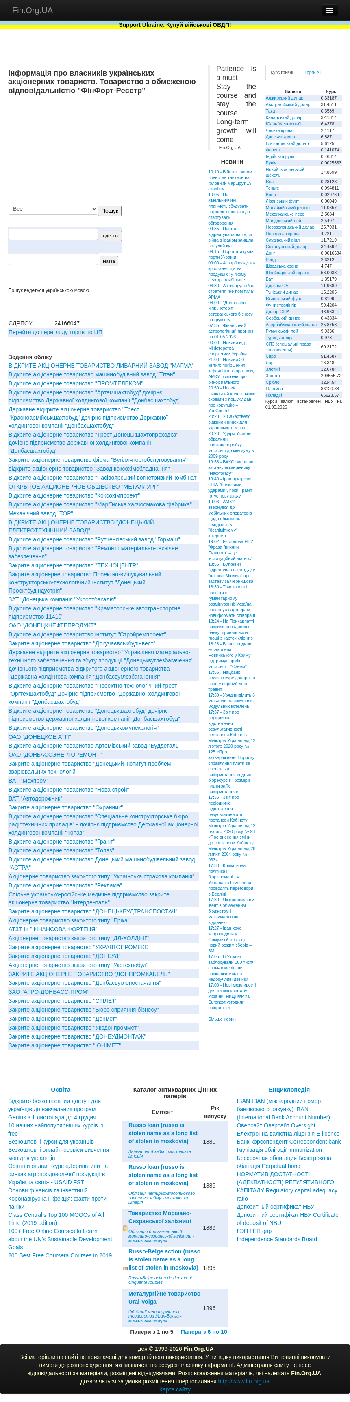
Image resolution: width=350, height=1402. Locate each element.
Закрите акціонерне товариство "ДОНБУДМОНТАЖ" (77, 1036)
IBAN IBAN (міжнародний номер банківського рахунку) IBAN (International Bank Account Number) (283, 1109)
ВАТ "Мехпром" (29, 780)
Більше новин (222, 1019)
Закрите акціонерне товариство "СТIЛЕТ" (63, 1000)
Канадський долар (284, 117)
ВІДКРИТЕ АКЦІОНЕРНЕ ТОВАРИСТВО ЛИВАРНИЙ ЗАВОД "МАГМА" (101, 365)
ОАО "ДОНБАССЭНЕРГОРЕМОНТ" (55, 754)
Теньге (272, 188)
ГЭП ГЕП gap (254, 1231)
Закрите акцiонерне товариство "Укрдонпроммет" (74, 1027)
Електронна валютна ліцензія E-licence (288, 1133)
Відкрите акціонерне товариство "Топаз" (61, 850)
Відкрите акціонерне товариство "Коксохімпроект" (74, 495)
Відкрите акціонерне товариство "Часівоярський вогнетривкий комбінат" (103, 477)
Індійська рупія (281, 156)
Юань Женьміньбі (284, 123)
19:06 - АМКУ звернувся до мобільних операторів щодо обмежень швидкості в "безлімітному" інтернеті (230, 518)
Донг (270, 253)
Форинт (273, 149)
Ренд (271, 259)
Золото (273, 375)
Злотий (273, 369)
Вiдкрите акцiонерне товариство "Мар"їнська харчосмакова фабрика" (100, 504)
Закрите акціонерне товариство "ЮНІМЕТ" (65, 1045)
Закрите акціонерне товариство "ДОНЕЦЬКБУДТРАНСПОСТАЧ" (93, 911)
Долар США (278, 311)
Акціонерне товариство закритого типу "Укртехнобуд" (78, 965)
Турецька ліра (280, 337)
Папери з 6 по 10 (204, 1331)
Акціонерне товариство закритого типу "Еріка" (69, 920)
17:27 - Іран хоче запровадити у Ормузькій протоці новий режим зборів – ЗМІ (230, 939)
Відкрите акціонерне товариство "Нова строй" (69, 789)
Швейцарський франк (287, 272)
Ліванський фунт (282, 201)
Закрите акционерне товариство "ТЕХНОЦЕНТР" (73, 565)
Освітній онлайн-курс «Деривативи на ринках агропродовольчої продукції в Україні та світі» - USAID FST (58, 1174)
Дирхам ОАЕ (278, 285)
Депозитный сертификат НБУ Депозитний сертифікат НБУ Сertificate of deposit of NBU (288, 1214)
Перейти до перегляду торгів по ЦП (55, 332)
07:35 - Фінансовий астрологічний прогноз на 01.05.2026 (230, 331)
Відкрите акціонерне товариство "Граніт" (62, 841)
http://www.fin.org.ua (244, 1381)
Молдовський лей (283, 220)
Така (270, 110)
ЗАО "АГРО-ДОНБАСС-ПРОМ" (49, 992)
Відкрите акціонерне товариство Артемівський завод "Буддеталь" (94, 745)
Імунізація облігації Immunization (279, 1150)
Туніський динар (282, 292)
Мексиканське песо (285, 214)
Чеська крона (279, 130)
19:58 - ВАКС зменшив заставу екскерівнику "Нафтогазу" (230, 467)
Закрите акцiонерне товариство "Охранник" (66, 807)
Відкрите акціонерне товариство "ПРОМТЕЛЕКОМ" (76, 383)
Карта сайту (175, 1389)
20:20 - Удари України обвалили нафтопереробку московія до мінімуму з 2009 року (231, 445)
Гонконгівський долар (287, 143)
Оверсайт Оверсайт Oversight (276, 1125)
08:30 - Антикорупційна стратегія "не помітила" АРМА (231, 291)
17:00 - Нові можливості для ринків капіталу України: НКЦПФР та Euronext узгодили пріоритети (232, 996)
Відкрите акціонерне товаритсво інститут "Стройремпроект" (87, 634)
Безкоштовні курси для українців (51, 1141)
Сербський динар (283, 318)
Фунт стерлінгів (281, 305)
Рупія (271, 162)
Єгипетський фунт (284, 298)
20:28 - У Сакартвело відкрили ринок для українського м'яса (229, 422)
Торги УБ (313, 72)
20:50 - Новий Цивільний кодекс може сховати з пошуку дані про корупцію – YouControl (231, 399)
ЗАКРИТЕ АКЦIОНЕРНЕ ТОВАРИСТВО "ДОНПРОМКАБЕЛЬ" (89, 974)
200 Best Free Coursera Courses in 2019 (60, 1255)
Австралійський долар (288, 104)
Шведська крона (282, 266)
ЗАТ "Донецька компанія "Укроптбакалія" (62, 599)
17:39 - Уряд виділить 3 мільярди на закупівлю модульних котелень (231, 700)
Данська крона (280, 136)
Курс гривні (282, 72)
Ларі (270, 362)
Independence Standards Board (277, 1239)
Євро (271, 356)
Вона (271, 194)
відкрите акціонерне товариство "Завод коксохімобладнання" (89, 468)
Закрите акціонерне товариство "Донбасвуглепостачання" (85, 983)
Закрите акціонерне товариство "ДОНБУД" (65, 956)
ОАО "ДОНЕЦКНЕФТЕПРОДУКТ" (52, 625)
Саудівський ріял (283, 240)
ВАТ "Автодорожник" (35, 798)
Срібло (273, 382)
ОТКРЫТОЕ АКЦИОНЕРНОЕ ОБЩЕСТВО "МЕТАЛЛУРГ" (84, 486)
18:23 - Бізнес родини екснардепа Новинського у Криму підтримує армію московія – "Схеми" (229, 655)
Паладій (274, 395)
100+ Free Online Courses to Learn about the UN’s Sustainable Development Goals (60, 1239)
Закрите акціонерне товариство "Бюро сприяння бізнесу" (84, 1009)
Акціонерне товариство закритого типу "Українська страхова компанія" (101, 876)
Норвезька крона (283, 233)
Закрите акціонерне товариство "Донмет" (63, 1018)
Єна (270, 181)
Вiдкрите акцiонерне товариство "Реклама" (65, 885)
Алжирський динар (285, 97)
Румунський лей (282, 331)
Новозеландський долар (290, 227)
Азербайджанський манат (291, 324)
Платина (274, 388)
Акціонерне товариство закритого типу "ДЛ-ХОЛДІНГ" (79, 938)
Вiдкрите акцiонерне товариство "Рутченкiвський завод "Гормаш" (94, 539)
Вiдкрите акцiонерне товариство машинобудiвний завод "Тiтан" (92, 374)
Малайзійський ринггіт (288, 207)
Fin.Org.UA (32, 10)
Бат (269, 279)
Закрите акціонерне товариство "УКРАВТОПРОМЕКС (79, 947)
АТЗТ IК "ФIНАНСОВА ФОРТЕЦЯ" (53, 929)
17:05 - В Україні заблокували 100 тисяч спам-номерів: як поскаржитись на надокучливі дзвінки (231, 968)
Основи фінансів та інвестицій (48, 1190)
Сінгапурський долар (287, 246)
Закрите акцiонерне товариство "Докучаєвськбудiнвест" (82, 643)
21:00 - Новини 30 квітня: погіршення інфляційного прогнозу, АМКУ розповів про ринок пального (231, 371)
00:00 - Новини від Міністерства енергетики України (227, 348)
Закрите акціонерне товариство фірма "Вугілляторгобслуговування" (98, 460)
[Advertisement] (138, 149)
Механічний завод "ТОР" (41, 513)
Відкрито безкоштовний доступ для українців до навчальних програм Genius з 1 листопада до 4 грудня (54, 1109)
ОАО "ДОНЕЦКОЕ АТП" (40, 736)
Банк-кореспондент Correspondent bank (289, 1141)
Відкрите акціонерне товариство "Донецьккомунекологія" (84, 728)
